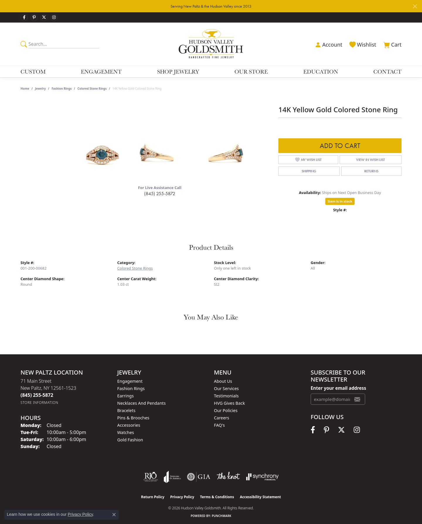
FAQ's (219, 425)
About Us (223, 381)
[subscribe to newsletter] (357, 399)
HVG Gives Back (229, 403)
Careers (221, 418)
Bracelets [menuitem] (126, 410)
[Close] (414, 6)
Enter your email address (338, 388)
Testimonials (226, 396)
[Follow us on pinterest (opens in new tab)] (34, 17)
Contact (387, 71)
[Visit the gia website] (198, 476)
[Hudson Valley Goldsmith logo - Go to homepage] (211, 44)
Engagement (101, 71)
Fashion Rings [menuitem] (131, 388)
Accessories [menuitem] (128, 425)
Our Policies (225, 410)
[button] (328, 43)
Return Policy (152, 496)
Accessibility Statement (260, 496)
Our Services (226, 388)
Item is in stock (340, 201)
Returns (371, 171)
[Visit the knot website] (228, 476)
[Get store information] (39, 402)
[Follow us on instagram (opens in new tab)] (53, 17)
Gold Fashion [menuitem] (130, 440)
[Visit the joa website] (172, 476)
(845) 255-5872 (159, 193)
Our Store (251, 71)
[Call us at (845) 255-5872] (37, 395)
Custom (33, 71)
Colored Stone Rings (92, 88)
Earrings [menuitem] (125, 396)
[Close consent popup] (114, 514)
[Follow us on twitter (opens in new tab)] (43, 17)
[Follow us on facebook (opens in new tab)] (24, 17)
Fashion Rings (62, 88)
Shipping (309, 171)
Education (320, 71)
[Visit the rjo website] (150, 476)
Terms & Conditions (217, 496)
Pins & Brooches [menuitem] (133, 418)
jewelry (40, 88)
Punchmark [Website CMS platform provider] (222, 516)
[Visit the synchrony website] (262, 476)
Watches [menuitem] (125, 432)
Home (25, 88)
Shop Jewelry (178, 71)
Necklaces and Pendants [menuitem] (141, 403)
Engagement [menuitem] (129, 381)
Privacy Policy (182, 496)
